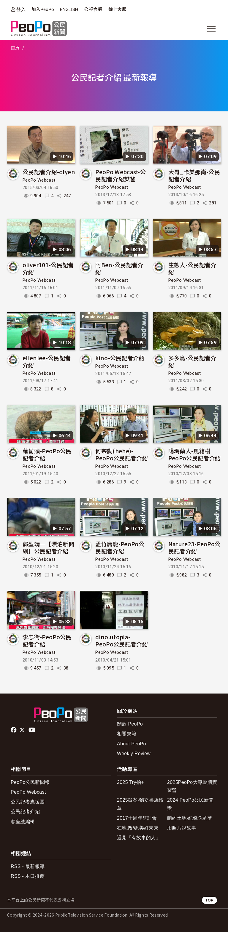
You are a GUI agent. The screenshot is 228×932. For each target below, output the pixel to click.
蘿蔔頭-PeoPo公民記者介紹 (47, 454)
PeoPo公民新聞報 (30, 782)
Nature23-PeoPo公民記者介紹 (194, 547)
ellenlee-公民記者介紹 (47, 361)
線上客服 (117, 9)
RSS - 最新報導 (28, 866)
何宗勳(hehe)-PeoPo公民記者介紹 (121, 454)
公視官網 (93, 9)
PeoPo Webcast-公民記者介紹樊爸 (120, 175)
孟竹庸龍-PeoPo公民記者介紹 (119, 547)
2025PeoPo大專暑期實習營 (192, 786)
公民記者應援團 (28, 801)
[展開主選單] (211, 29)
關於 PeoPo (130, 723)
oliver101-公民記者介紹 (48, 268)
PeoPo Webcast (39, 180)
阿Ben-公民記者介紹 (119, 268)
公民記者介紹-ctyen (49, 172)
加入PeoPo (42, 9)
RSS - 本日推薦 (28, 876)
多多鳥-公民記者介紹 (192, 361)
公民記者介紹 (25, 811)
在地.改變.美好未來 (138, 827)
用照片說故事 (181, 827)
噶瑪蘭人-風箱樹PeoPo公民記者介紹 (194, 454)
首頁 (15, 48)
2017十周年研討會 (137, 818)
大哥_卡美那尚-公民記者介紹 (194, 175)
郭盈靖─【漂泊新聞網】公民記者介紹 (48, 547)
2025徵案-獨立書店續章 (140, 804)
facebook (14, 730)
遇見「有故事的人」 (139, 837)
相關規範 (126, 733)
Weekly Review (134, 753)
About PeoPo (131, 743)
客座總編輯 (23, 821)
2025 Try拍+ (130, 782)
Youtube (32, 730)
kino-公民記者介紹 (120, 358)
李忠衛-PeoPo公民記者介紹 (47, 640)
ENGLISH (69, 9)
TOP (209, 900)
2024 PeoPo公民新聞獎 (190, 804)
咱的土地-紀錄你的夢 (190, 818)
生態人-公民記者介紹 (192, 268)
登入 (21, 9)
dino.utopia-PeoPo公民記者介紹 (121, 640)
